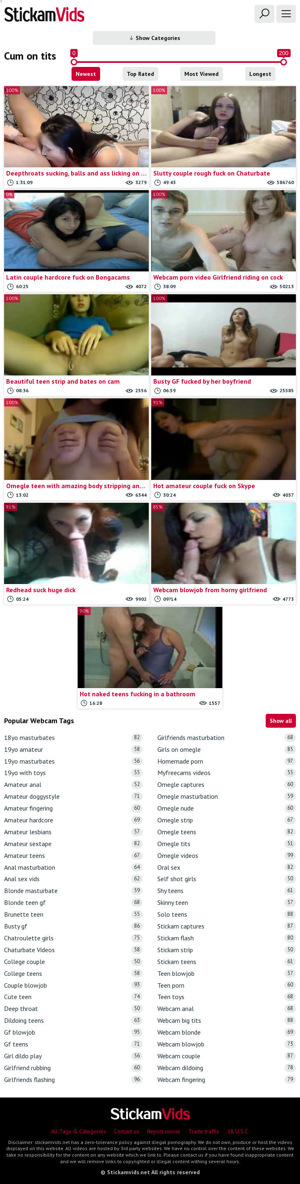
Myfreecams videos (226, 773)
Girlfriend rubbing (73, 1068)
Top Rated (140, 74)
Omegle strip (226, 820)
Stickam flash (226, 938)
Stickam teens (226, 961)
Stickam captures (226, 926)
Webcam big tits (226, 1020)
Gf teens (73, 1044)
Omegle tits (226, 844)
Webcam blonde (226, 1032)
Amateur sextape (73, 844)
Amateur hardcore (73, 820)
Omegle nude (226, 808)
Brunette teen (73, 914)
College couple (73, 961)
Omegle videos (226, 855)
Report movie (163, 1131)
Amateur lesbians (73, 832)
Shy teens (226, 890)
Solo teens (226, 914)
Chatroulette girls (73, 938)
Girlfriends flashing (73, 1079)
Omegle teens (226, 832)
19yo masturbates (73, 761)
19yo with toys (73, 773)
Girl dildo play (73, 1056)
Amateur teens (73, 855)
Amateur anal (73, 784)
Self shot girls (226, 879)
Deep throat (73, 1008)
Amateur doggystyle (73, 796)
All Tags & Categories (78, 1131)
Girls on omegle (226, 749)
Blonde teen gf (73, 902)
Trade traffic (203, 1131)
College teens (73, 973)
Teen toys (226, 997)
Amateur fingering (73, 808)
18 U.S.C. (238, 1131)
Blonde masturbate (73, 890)
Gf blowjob (73, 1032)
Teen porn (226, 985)
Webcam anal (226, 1008)
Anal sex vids (73, 879)
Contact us (126, 1131)
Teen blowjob (226, 973)
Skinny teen (226, 902)
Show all (281, 720)
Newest (86, 74)
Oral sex (226, 867)
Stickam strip (226, 950)
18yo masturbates (73, 737)
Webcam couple (226, 1056)
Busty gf (73, 926)
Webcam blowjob (226, 1044)
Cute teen (73, 997)
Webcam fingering (226, 1079)
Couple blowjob (73, 985)
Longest (260, 74)
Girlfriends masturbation (226, 737)
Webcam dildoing (226, 1068)
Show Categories (154, 38)
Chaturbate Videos (73, 950)
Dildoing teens (73, 1020)
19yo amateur (73, 749)
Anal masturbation (73, 867)
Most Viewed (201, 74)
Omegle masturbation (226, 796)
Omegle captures (226, 784)
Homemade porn (226, 761)
